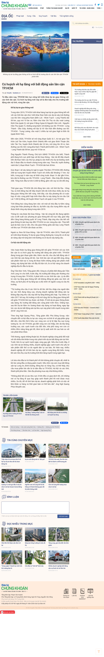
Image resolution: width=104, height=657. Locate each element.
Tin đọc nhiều (94, 84)
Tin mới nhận (78, 84)
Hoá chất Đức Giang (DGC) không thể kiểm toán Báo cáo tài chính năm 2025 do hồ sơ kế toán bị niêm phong (87, 198)
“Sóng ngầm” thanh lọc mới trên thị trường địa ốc (11, 567)
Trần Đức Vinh (26, 430)
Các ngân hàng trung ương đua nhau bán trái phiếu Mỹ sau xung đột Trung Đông (87, 191)
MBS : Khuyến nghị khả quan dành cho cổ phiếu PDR (87, 246)
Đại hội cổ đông (80, 275)
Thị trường (77, 41)
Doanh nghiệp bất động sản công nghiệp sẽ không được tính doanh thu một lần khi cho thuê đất (87, 110)
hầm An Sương (15, 427)
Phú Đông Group (15, 430)
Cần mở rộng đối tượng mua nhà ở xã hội (57, 486)
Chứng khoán (33, 8)
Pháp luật (20, 16)
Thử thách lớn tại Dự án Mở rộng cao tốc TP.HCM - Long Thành (87, 184)
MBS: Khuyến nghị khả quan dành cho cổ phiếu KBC (87, 238)
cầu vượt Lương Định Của (28, 427)
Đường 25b (41, 427)
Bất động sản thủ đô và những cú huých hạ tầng (57, 413)
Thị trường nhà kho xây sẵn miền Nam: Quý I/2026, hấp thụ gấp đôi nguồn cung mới (86, 92)
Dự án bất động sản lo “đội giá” (35, 459)
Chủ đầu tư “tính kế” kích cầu (34, 566)
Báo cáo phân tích (82, 217)
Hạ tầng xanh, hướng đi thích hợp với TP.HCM (12, 415)
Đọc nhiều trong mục (20, 523)
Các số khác (79, 269)
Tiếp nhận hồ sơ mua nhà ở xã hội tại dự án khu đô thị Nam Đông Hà (11, 461)
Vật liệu (53, 16)
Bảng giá (98, 41)
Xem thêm (87, 137)
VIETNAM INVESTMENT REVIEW (85, 5)
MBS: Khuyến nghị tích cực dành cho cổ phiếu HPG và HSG (88, 231)
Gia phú (9, 93)
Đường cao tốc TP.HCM (52, 427)
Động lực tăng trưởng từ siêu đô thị (35, 544)
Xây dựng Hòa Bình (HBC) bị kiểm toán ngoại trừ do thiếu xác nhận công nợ (87, 178)
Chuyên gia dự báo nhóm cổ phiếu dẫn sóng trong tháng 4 (87, 171)
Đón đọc (76, 257)
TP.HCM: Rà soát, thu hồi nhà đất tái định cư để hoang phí (57, 460)
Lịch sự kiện (94, 275)
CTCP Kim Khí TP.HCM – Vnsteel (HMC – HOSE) (87, 309)
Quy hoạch (43, 16)
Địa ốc (67, 8)
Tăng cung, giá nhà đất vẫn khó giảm (58, 544)
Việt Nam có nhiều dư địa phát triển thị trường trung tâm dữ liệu (86, 120)
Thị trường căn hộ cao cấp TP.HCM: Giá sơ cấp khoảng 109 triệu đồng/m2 (87, 101)
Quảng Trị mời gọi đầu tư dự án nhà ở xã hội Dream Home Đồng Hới (11, 487)
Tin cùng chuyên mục (20, 440)
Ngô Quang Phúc (46, 430)
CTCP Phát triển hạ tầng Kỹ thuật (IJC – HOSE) (87, 298)
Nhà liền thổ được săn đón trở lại (11, 544)
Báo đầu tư (71, 5)
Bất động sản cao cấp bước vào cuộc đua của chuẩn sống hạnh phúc (86, 129)
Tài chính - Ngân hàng (86, 8)
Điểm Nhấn (87, 147)
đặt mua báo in (35, 5)
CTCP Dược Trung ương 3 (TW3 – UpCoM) (87, 314)
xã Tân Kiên (35, 430)
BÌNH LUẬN (13, 497)
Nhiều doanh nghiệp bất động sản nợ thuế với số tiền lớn (58, 567)
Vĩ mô (42, 8)
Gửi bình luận (63, 516)
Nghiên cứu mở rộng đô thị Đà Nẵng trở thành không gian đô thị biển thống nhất (34, 487)
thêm (98, 8)
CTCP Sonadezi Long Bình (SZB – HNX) (87, 283)
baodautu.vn (16, 93)
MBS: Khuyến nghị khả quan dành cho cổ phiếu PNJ (87, 223)
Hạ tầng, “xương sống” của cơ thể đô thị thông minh (34, 413)
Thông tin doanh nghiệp (54, 8)
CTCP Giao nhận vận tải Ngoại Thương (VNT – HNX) (86, 288)
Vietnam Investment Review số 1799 (82, 262)
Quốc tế (74, 8)
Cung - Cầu (31, 16)
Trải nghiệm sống (66, 16)
